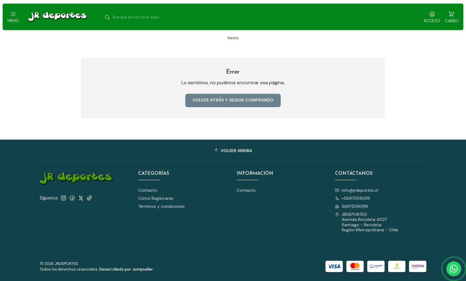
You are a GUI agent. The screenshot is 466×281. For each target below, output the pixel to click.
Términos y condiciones (161, 206)
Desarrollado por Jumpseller (126, 269)
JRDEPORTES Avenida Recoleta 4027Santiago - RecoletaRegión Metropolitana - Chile (366, 222)
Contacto (147, 190)
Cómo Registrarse (155, 198)
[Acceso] (432, 16)
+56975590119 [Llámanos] (352, 198)
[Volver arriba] (233, 151)
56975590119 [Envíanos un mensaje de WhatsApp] (351, 206)
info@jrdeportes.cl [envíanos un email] (356, 190)
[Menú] (13, 16)
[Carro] (452, 17)
